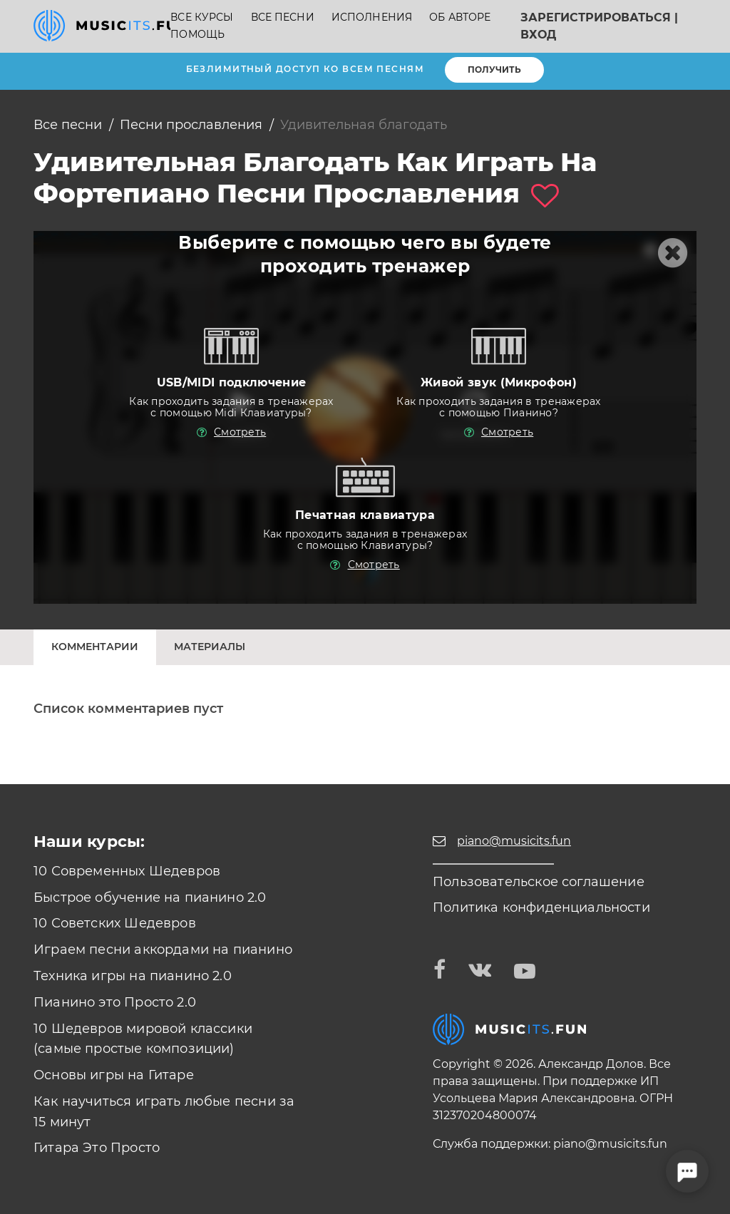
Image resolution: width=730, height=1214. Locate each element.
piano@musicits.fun (610, 1144)
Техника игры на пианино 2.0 (133, 976)
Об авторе (459, 17)
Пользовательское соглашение (538, 882)
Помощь (197, 35)
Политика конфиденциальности (541, 907)
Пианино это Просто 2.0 (115, 1002)
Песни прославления (191, 125)
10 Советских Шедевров (115, 923)
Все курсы (201, 17)
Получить (494, 69)
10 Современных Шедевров (127, 871)
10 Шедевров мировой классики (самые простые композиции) (143, 1039)
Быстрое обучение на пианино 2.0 (150, 897)
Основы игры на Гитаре (114, 1075)
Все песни (282, 17)
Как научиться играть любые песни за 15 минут (164, 1112)
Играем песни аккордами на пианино (163, 949)
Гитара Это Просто (97, 1148)
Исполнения (371, 17)
